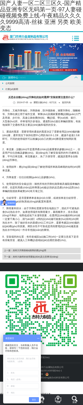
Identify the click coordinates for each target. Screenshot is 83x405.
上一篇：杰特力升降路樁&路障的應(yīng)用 (25, 250)
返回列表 (64, 102)
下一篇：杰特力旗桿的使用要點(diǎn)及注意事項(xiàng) (31, 256)
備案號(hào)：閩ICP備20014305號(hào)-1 (41, 370)
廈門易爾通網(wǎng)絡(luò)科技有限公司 (49, 377)
